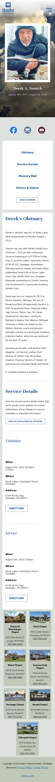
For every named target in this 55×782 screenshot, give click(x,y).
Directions (16, 508)
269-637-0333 (27, 753)
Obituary (27, 152)
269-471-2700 (15, 716)
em (27, 130)
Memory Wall (28, 176)
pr (41, 130)
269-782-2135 (40, 638)
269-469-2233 (40, 683)
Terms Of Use (41, 767)
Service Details (27, 164)
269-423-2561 (40, 716)
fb (13, 130)
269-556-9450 (15, 644)
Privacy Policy (25, 767)
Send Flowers (27, 200)
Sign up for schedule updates (25, 421)
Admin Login (27, 775)
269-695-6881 (15, 677)
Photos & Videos (27, 188)
